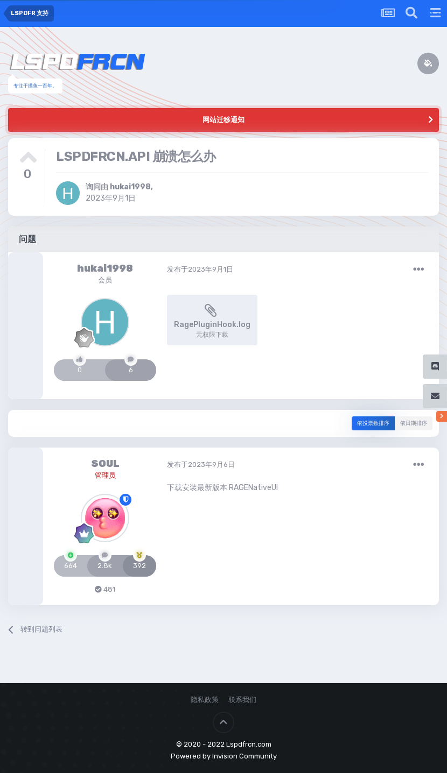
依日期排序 (413, 423)
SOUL (105, 464)
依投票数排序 (373, 423)
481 (105, 589)
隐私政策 (205, 700)
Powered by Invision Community (224, 756)
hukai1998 (130, 187)
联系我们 (242, 700)
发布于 (200, 269)
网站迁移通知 (223, 120)
